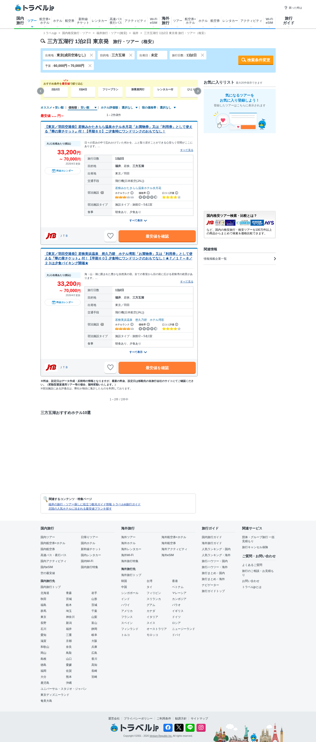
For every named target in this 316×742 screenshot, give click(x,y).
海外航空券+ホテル (173, 537)
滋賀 (43, 641)
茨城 (94, 605)
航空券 (69, 21)
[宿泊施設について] (101, 192)
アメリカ (127, 611)
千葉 (94, 611)
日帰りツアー (89, 537)
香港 (175, 581)
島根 (43, 659)
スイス (151, 623)
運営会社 (114, 718)
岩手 (94, 593)
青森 (69, 593)
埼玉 (69, 611)
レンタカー (99, 21)
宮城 (69, 599)
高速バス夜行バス (116, 20)
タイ (149, 587)
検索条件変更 (258, 60)
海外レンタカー (131, 549)
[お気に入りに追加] (110, 236)
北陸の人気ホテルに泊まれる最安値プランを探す (80, 508)
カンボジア (179, 599)
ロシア (176, 623)
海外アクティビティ (174, 549)
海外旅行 (165, 20)
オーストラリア (157, 629)
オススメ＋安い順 (52, 107)
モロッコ (152, 635)
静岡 (94, 629)
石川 (43, 629)
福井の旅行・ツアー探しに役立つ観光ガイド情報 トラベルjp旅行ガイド (94, 504)
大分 (43, 677)
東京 (43, 617)
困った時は (293, 7)
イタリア (152, 617)
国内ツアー (48, 537)
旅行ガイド (288, 20)
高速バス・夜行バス (53, 555)
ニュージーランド (183, 629)
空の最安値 (48, 573)
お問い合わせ (250, 581)
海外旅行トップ (131, 575)
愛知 (43, 635)
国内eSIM (47, 567)
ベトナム (178, 587)
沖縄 (69, 682)
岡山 (43, 653)
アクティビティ (135, 21)
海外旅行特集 (129, 561)
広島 (94, 653)
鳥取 (69, 653)
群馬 (43, 611)
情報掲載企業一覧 (240, 259)
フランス (127, 617)
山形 (94, 599)
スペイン (127, 623)
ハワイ (125, 605)
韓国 (124, 581)
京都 (69, 641)
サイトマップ (199, 718)
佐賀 (69, 671)
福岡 (43, 671)
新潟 (69, 623)
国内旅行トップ (51, 587)
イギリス (178, 611)
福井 (69, 629)
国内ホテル (88, 543)
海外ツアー (128, 537)
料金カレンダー (62, 171)
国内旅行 (20, 20)
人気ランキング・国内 (216, 549)
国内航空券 (48, 549)
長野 (43, 623)
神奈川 (70, 617)
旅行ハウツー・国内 (215, 561)
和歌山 (45, 647)
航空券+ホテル (45, 20)
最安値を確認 (157, 236)
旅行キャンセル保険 (255, 547)
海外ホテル (128, 543)
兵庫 (94, 647)
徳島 (43, 665)
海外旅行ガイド (212, 543)
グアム (151, 605)
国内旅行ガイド (212, 537)
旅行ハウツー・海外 (215, 567)
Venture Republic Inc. (160, 736)
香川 (94, 659)
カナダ (151, 611)
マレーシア (179, 593)
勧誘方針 (181, 718)
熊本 (69, 677)
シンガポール (129, 593)
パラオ (176, 605)
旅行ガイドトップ (213, 591)
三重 (69, 635)
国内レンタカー (91, 555)
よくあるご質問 (252, 565)
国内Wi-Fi (87, 561)
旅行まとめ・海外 (213, 579)
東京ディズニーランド (55, 694)
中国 (124, 587)
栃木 (69, 605)
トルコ (125, 635)
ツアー (32, 21)
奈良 (69, 647)
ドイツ (176, 617)
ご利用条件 (164, 718)
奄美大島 (46, 700)
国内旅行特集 (89, 567)
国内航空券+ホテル (53, 543)
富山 (94, 623)
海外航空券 (168, 543)
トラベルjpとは (252, 587)
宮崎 (94, 677)
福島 (43, 605)
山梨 (94, 617)
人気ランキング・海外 (216, 555)
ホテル (57, 21)
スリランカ (154, 599)
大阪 (94, 641)
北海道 (45, 593)
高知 (94, 665)
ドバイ (176, 635)
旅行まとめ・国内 (213, 573)
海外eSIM (167, 555)
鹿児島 (45, 682)
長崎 (94, 671)
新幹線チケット (83, 20)
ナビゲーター (210, 585)
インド (125, 599)
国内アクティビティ (53, 561)
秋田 (43, 599)
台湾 (149, 581)
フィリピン (154, 593)
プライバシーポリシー (138, 718)
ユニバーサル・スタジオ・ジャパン (64, 688)
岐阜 (94, 635)
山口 (69, 659)
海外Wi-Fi (127, 555)
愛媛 (69, 665)
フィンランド (129, 629)
